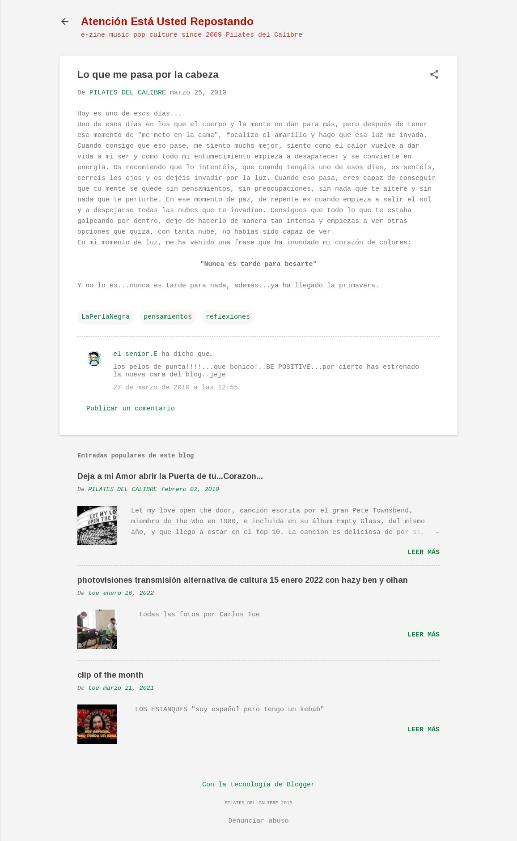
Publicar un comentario (130, 409)
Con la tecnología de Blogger (258, 785)
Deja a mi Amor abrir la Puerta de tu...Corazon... (170, 476)
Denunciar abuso (258, 821)
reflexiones (228, 317)
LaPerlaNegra (105, 317)
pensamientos (168, 317)
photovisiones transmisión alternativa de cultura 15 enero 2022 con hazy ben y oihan (242, 580)
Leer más (423, 552)
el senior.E (135, 354)
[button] (434, 75)
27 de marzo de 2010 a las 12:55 (175, 388)
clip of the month (110, 674)
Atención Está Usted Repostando (167, 21)
